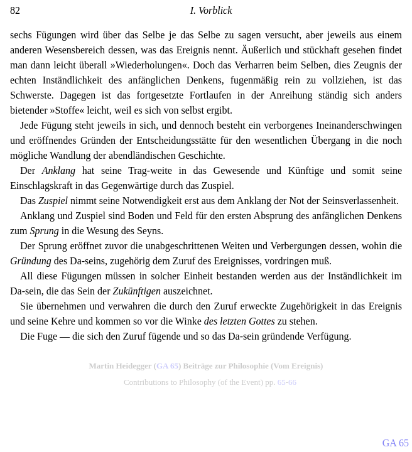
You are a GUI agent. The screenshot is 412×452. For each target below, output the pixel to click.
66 (292, 382)
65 (282, 382)
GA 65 (167, 365)
